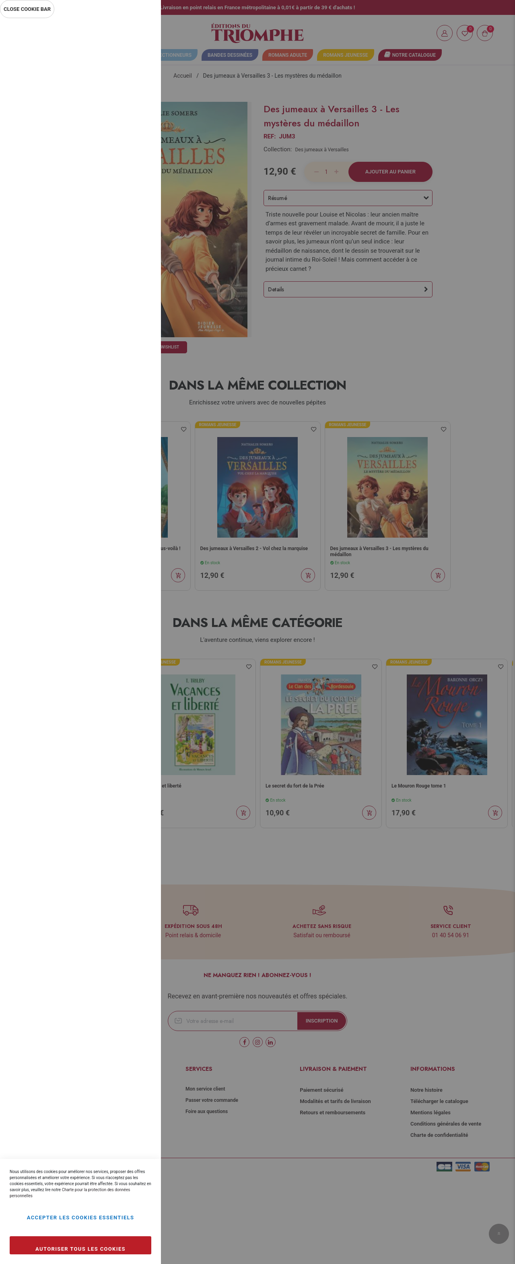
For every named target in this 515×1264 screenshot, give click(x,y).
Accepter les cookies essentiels (80, 1218)
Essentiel (139, 34)
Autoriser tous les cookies (80, 1249)
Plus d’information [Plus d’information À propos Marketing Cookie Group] (128, 269)
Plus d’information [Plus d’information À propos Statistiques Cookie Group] (128, 182)
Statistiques (139, 129)
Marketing (139, 216)
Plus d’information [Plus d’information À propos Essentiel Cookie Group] (128, 95)
